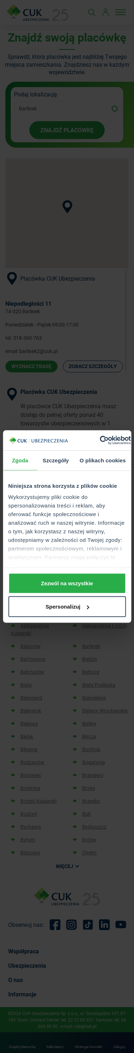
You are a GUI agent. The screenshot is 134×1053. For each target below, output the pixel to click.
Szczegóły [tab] (56, 460)
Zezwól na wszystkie (67, 583)
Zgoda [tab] (20, 460)
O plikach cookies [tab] (103, 460)
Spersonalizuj (67, 607)
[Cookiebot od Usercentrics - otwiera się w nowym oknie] (100, 440)
